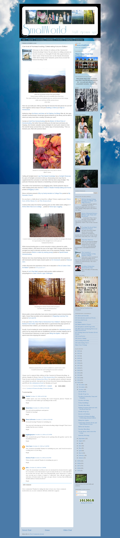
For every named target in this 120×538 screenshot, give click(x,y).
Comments (80, 495)
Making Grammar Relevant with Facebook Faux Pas (87, 408)
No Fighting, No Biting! (53, 113)
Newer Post (26, 530)
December (82, 384)
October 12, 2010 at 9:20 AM (44, 419)
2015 (78, 370)
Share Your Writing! (81, 345)
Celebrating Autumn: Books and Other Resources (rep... (87, 423)
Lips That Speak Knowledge (46, 176)
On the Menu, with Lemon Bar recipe (87, 432)
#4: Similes (78, 322)
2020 (78, 358)
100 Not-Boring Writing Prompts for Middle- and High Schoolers (89, 200)
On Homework (56, 260)
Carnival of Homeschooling (35, 388)
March (81, 453)
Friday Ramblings (83, 403)
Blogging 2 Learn (33, 189)
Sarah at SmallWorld (83, 45)
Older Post (67, 530)
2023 (78, 351)
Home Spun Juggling (55, 206)
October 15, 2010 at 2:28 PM (38, 467)
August (81, 441)
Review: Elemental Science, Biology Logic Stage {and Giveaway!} (89, 214)
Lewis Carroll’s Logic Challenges (42, 273)
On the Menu (59, 39)
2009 (79, 461)
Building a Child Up (52, 107)
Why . (45, 201)
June (80, 446)
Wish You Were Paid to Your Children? (44, 322)
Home (23, 39)
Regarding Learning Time (60, 316)
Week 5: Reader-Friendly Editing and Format (57, 187)
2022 (78, 353)
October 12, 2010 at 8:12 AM (38, 396)
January (81, 458)
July (80, 443)
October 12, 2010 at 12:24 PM (43, 434)
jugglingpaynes (30, 434)
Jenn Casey (29, 446)
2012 (78, 377)
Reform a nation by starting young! (42, 252)
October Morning (83, 400)
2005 (78, 470)
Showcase (65, 176)
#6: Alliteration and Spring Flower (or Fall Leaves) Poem (86, 329)
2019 (78, 360)
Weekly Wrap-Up (83, 394)
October (81, 389)
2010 (78, 382)
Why (49, 377)
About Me (30, 39)
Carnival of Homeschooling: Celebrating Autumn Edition (87, 417)
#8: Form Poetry (80, 336)
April (80, 450)
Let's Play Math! (33, 271)
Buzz (42, 379)
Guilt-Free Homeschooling (37, 121)
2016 (78, 368)
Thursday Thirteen (87, 239)
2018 (78, 363)
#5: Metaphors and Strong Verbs (85, 326)
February (81, 455)
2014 (78, 373)
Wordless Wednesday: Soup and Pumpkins (87, 397)
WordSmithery (50, 39)
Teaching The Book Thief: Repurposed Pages (89, 227)
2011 (78, 380)
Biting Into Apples (55, 333)
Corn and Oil (32, 318)
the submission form (36, 383)
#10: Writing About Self (82, 340)
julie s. (27, 467)
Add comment (27, 484)
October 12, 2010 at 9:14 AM (41, 408)
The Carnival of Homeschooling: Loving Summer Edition (89, 253)
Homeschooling (40, 39)
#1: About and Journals (82, 315)
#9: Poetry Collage (80, 338)
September (82, 438)
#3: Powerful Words (81, 320)
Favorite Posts (79, 39)
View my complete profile (82, 47)
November (82, 387)
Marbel (28, 396)
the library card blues (38, 113)
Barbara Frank (30, 457)
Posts (78, 492)
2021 (78, 356)
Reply (27, 403)
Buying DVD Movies (86, 503)
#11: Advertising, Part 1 (82, 342)
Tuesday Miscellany (84, 405)
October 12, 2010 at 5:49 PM (41, 446)
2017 (78, 365)
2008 (78, 463)
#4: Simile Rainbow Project (83, 324)
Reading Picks (69, 39)
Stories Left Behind (84, 414)
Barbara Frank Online (28, 324)
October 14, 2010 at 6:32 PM (43, 457)
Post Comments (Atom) (37, 534)
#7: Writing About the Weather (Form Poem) (86, 333)
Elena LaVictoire (31, 419)
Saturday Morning (83, 435)
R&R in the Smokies (84, 426)
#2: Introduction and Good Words (85, 318)
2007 (78, 465)
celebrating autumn (65, 329)
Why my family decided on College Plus (50, 193)
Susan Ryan (29, 408)
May (80, 448)
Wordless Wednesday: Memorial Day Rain (88, 266)
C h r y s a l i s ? (40, 267)
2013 (78, 375)
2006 (78, 468)
